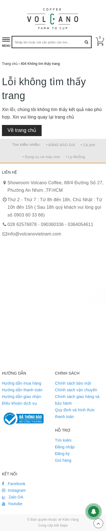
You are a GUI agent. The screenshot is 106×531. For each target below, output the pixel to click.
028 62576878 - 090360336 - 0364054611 (50, 224)
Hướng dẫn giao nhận (21, 396)
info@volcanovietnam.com (34, 234)
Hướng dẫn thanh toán (22, 390)
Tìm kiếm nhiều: (26, 144)
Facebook (14, 483)
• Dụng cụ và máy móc (41, 157)
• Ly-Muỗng (75, 157)
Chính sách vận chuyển (76, 390)
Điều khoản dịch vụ (19, 403)
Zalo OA (12, 497)
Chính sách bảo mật (73, 383)
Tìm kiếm (63, 440)
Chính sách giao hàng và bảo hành (77, 399)
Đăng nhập (65, 447)
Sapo (64, 525)
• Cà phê (88, 145)
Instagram (14, 490)
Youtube (12, 504)
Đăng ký (62, 453)
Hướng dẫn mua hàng (21, 383)
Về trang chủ (21, 130)
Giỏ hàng (63, 460)
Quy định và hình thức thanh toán (75, 413)
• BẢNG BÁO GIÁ (60, 145)
